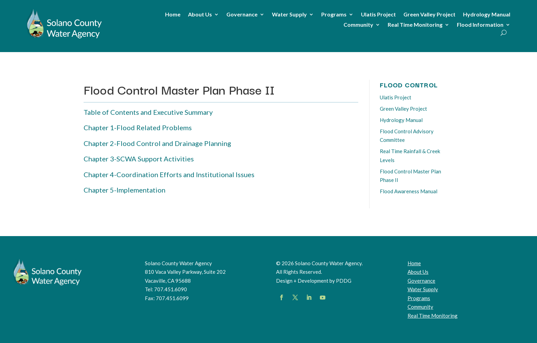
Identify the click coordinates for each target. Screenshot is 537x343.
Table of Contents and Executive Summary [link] (148, 112)
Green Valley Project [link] (429, 14)
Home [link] (172, 14)
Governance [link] (242, 14)
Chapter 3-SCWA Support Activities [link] (139, 159)
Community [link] (358, 25)
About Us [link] (200, 14)
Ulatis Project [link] (378, 14)
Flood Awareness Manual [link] (408, 191)
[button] (281, 297)
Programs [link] (334, 14)
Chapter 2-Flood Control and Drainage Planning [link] (157, 143)
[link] (64, 38)
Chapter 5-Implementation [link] (124, 190)
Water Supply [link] (289, 14)
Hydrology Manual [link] (486, 14)
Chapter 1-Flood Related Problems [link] (138, 127)
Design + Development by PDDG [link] (313, 281)
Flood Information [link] (480, 25)
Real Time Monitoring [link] (415, 25)
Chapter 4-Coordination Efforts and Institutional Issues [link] (169, 174)
